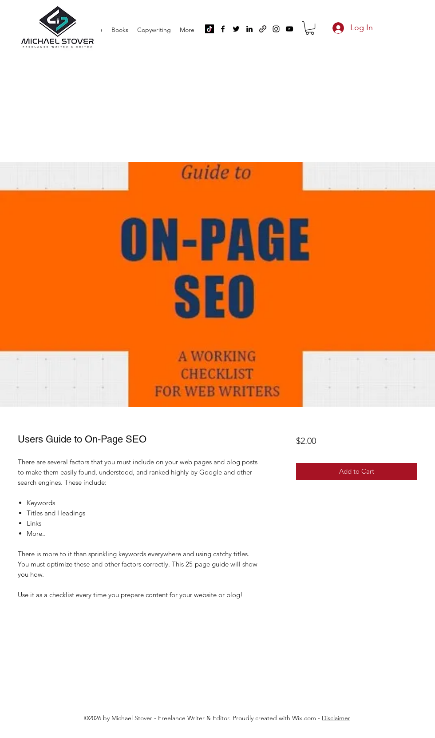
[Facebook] (222, 28)
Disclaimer (336, 718)
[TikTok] (209, 28)
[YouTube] (289, 28)
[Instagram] (276, 28)
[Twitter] (236, 28)
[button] (310, 28)
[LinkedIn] (249, 28)
